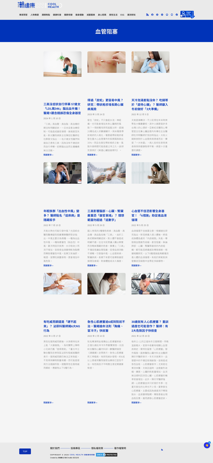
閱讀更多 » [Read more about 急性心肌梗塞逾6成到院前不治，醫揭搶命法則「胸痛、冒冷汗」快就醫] (92, 402)
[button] (207, 445)
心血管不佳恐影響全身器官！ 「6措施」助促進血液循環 (149, 215)
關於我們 (55, 448)
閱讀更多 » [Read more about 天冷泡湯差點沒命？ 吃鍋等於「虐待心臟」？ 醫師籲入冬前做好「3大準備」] (136, 154)
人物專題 (34, 14)
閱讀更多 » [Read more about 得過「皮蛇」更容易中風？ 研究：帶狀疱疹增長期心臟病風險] (92, 154)
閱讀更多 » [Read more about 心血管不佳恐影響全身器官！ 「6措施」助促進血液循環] (136, 265)
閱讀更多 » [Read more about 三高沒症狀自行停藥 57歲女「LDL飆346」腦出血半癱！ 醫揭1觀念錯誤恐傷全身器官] (48, 154)
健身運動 (79, 14)
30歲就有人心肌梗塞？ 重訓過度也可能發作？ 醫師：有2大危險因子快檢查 (149, 326)
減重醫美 (91, 14)
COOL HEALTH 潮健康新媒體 (82, 455)
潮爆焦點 (46, 14)
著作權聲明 (120, 448)
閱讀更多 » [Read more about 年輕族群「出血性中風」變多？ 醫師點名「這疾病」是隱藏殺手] (48, 265)
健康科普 (57, 14)
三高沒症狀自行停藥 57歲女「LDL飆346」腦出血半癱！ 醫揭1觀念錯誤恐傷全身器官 (62, 108)
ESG (122, 14)
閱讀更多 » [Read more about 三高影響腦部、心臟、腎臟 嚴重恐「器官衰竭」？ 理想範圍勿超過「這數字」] (92, 265)
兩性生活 (113, 14)
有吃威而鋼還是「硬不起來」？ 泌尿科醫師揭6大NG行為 (61, 326)
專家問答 (23, 14)
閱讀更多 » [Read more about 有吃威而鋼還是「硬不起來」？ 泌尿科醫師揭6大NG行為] (48, 402)
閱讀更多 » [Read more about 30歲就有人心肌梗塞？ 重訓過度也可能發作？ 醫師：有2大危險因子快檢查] (136, 402)
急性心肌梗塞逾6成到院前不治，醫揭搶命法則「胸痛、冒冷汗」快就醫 (106, 326)
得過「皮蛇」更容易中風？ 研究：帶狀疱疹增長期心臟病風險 (105, 104)
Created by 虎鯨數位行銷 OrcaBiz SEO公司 (64, 458)
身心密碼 (102, 14)
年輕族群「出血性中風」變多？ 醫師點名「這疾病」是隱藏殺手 (61, 215)
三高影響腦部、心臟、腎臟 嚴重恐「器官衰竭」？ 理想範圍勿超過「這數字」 (105, 215)
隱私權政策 (97, 448)
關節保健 (68, 14)
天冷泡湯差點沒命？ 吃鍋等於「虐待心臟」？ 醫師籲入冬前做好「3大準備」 (149, 104)
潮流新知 (131, 14)
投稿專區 (75, 448)
